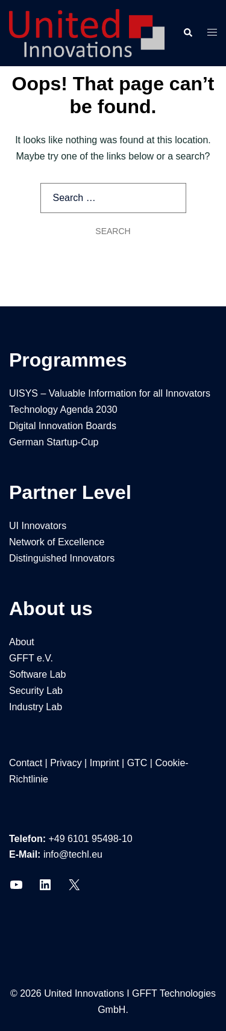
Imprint (104, 763)
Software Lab (37, 674)
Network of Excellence (56, 542)
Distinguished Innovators (62, 558)
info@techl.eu (72, 854)
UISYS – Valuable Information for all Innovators (109, 393)
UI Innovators (37, 526)
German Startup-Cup (54, 442)
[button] (187, 33)
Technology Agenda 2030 (63, 409)
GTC (137, 763)
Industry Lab (35, 707)
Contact (25, 763)
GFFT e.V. (31, 658)
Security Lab (36, 691)
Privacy (65, 763)
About (21, 642)
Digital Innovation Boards (62, 426)
